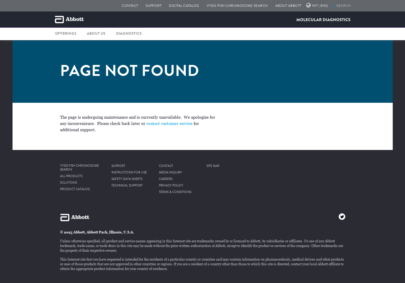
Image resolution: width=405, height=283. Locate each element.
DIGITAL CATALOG (184, 5)
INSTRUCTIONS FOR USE (129, 172)
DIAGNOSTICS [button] (129, 33)
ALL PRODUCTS (71, 176)
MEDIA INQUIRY (170, 172)
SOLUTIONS (68, 183)
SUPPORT (154, 5)
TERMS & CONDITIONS (175, 192)
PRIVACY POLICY (171, 186)
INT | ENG (320, 5)
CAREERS (165, 179)
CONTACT (130, 5)
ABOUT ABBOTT (288, 5)
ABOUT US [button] (96, 33)
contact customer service (169, 123)
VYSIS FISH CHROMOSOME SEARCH (237, 5)
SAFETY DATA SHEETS (126, 179)
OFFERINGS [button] (65, 33)
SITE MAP (212, 166)
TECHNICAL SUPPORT (127, 186)
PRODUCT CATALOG (75, 189)
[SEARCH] (333, 6)
